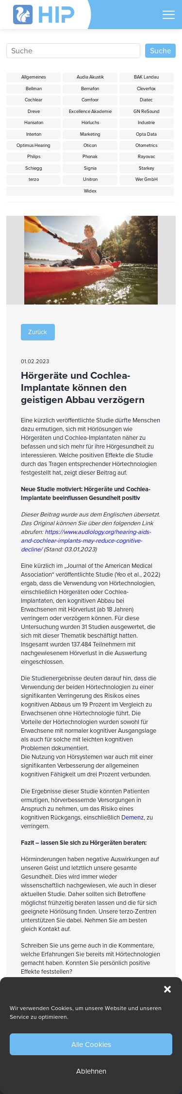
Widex (90, 191)
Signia (90, 168)
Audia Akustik (90, 77)
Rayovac (146, 157)
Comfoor (90, 100)
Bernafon (90, 89)
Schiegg (33, 168)
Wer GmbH (146, 179)
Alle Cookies (91, 1044)
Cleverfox (146, 89)
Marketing (90, 134)
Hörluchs (90, 123)
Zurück (37, 332)
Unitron (90, 179)
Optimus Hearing (33, 145)
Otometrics (146, 145)
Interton (33, 134)
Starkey (146, 168)
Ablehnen (91, 1071)
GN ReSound (146, 111)
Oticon (90, 145)
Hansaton (33, 123)
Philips (33, 157)
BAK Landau (146, 77)
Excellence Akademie (90, 111)
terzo (34, 179)
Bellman (34, 89)
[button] (167, 989)
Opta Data (146, 134)
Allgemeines (33, 77)
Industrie (146, 123)
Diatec (146, 100)
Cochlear (33, 100)
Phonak (90, 157)
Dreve (34, 111)
